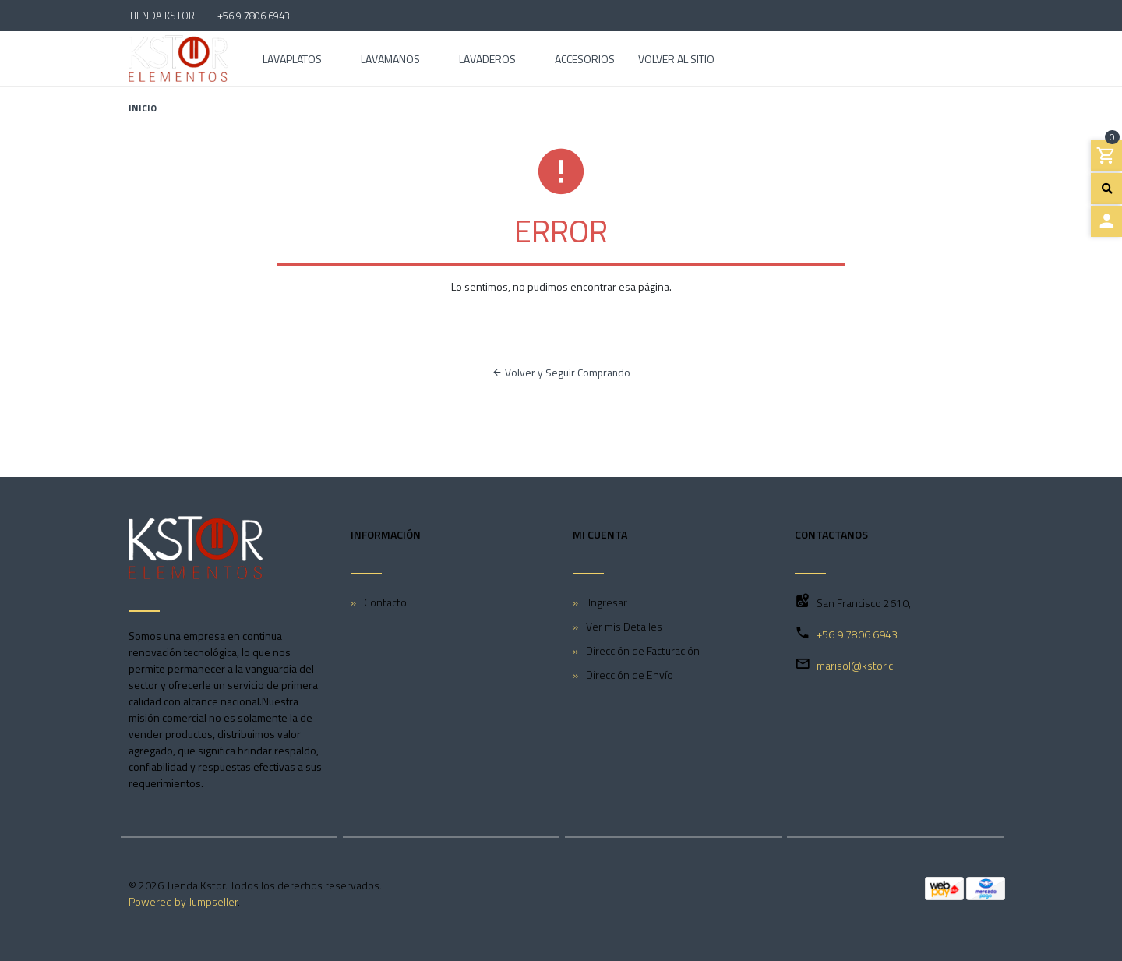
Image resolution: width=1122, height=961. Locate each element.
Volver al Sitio (676, 60)
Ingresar (606, 602)
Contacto (385, 602)
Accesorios (585, 60)
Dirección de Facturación (643, 650)
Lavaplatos (292, 60)
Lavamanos (390, 60)
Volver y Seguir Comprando (561, 372)
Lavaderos (487, 60)
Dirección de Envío (629, 674)
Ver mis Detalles (624, 626)
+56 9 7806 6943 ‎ (254, 15)
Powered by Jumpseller (183, 901)
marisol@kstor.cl (856, 665)
